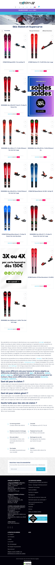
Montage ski (31, 495)
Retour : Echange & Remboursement (37, 485)
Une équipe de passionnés (14, 546)
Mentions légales (35, 558)
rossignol (4, 379)
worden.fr (12, 510)
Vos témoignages (12, 544)
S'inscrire (40, 469)
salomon (12, 379)
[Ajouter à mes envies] (25, 35)
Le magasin (11, 534)
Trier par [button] (34, 30)
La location (10, 541)
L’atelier (10, 539)
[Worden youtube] (12, 527)
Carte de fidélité (32, 490)
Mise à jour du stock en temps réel (37, 497)
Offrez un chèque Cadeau (34, 511)
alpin (31, 373)
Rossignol (39, 358)
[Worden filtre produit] (2, 30)
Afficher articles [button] (47, 30)
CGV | (17, 558)
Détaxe (30, 509)
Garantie (30, 506)
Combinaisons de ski (29, 362)
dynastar (44, 377)
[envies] (27, 7)
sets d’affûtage (13, 366)
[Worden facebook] (10, 527)
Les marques (11, 536)
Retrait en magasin (33, 492)
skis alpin (41, 342)
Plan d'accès (11, 487)
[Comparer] (25, 39)
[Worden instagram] (8, 527)
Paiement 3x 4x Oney (34, 487)
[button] (19, 7)
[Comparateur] (30, 7)
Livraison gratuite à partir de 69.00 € (37, 482)
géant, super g (6, 375)
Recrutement (11, 549)
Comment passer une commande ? (37, 499)
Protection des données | (25, 558)
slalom (47, 373)
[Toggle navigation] (15, 7)
